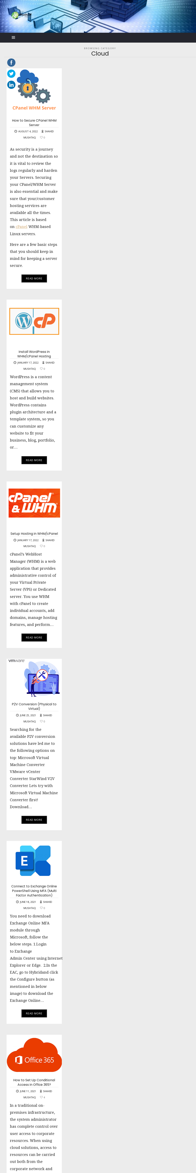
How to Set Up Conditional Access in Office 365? (34, 1082)
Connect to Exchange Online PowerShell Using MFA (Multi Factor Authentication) (34, 891)
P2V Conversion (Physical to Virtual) (34, 706)
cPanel (21, 227)
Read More (34, 279)
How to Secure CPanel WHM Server (34, 123)
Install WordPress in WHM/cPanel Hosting (34, 354)
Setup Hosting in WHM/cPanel (34, 534)
